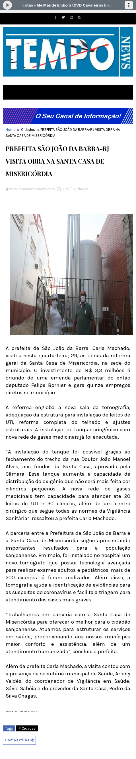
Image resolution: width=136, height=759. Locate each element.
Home (11, 129)
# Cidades (27, 728)
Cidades (28, 129)
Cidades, (81, 189)
